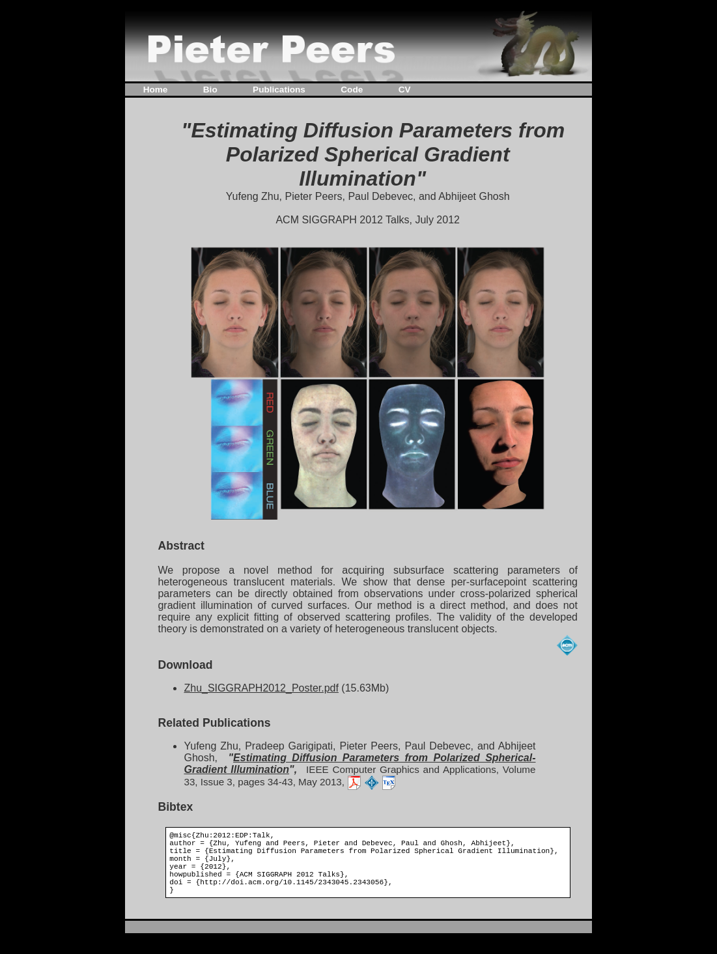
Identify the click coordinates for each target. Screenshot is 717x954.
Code (352, 89)
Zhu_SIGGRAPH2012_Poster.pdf (261, 688)
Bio (210, 89)
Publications (279, 89)
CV (405, 89)
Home (155, 89)
